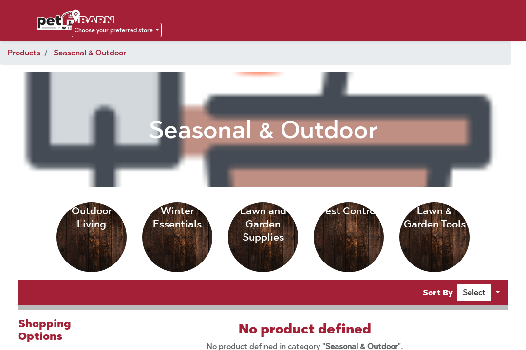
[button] (474, 292)
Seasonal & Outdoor (90, 52)
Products (24, 52)
